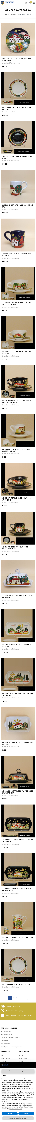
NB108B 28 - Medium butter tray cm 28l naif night (17, 890)
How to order (5, 1058)
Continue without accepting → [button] (18, 1071)
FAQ (2, 1055)
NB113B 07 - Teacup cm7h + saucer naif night (16, 499)
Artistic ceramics (6, 1035)
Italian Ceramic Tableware (10, 112)
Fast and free (10, 1006)
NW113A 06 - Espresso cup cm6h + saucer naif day (16, 450)
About (21, 1055)
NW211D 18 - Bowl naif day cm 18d (16, 984)
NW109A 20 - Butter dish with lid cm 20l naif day (17, 597)
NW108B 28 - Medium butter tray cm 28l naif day (17, 694)
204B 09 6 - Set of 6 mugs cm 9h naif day (17, 206)
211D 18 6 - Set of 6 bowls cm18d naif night (17, 157)
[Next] (26, 998)
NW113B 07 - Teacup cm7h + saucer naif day (16, 352)
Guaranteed (10, 1011)
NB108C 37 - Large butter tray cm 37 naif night (17, 841)
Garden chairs (5, 1041)
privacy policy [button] (6, 1082)
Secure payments (11, 1015)
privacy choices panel (15, 1109)
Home (7, 14)
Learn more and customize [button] (18, 1118)
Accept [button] (26, 1113)
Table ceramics (6, 1044)
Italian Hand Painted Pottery (11, 63)
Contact (21, 1061)
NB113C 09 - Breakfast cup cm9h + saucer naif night (16, 401)
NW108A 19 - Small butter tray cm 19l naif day (18, 743)
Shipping (4, 1061)
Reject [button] (10, 1113)
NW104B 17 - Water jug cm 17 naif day (17, 938)
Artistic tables (6, 1032)
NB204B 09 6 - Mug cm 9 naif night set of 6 (16, 255)
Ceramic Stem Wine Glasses (10, 1038)
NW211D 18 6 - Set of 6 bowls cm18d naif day (16, 108)
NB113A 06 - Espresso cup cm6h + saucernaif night (16, 548)
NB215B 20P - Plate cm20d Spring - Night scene (16, 59)
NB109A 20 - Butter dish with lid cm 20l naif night (17, 792)
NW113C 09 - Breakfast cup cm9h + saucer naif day (16, 304)
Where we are (23, 1058)
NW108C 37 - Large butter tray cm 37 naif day (17, 645)
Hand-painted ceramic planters (11, 1047)
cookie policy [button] (5, 1090)
